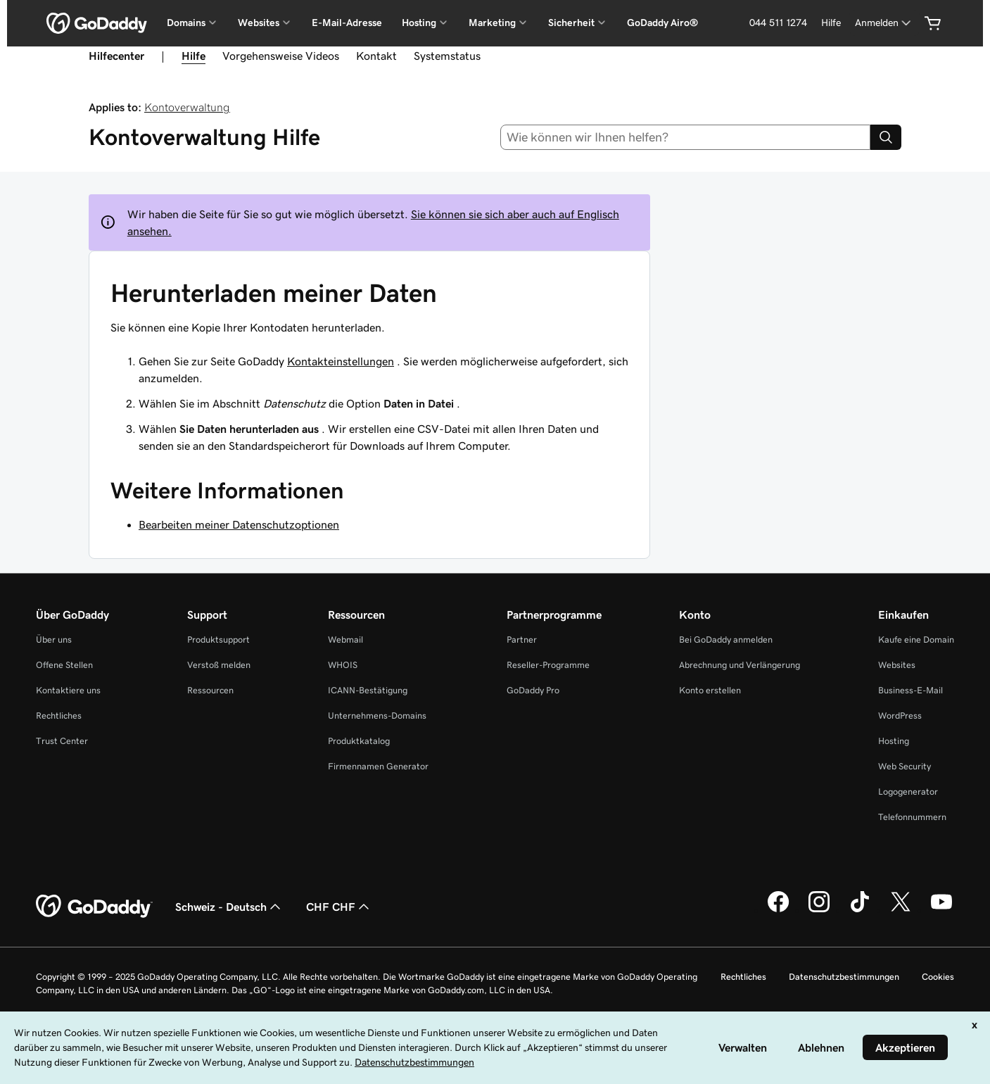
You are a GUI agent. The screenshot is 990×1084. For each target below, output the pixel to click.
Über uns (54, 639)
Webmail (345, 639)
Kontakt (376, 55)
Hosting (893, 740)
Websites (896, 664)
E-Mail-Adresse (347, 22)
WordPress (900, 715)
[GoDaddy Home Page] (94, 907)
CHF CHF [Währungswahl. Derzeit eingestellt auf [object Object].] (339, 906)
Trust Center (62, 740)
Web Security (904, 766)
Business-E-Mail (910, 690)
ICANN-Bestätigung (367, 690)
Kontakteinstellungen (340, 361)
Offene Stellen (64, 664)
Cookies (938, 976)
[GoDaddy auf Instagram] (819, 910)
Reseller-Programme (548, 664)
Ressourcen (210, 690)
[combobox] (685, 137)
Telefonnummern (912, 816)
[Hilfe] (831, 23)
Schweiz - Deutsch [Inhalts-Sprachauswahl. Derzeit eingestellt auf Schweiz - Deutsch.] (229, 906)
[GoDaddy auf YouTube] (941, 910)
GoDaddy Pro (533, 690)
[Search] (885, 137)
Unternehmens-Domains (377, 715)
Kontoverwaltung (187, 107)
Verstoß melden (218, 664)
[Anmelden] (884, 23)
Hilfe (193, 55)
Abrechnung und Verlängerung (739, 664)
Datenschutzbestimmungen (844, 976)
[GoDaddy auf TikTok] (859, 910)
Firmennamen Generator (378, 766)
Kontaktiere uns (68, 690)
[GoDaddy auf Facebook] (778, 910)
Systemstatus (447, 55)
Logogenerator (908, 791)
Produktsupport (218, 639)
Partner (522, 639)
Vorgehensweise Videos (280, 55)
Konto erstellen (710, 690)
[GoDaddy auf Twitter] (900, 910)
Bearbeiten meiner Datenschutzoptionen (239, 524)
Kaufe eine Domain (916, 639)
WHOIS (342, 664)
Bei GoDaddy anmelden (726, 639)
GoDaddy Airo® (662, 22)
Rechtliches (59, 715)
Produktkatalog (359, 740)
